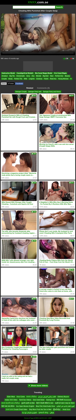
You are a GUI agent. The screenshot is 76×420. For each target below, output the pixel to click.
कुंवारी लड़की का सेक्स (28, 403)
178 (65, 58)
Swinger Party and (34, 91)
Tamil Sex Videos (25, 400)
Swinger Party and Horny (52, 91)
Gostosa (39, 79)
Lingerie (32, 79)
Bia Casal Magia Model (43, 73)
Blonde (38, 76)
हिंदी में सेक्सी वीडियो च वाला (44, 403)
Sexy (28, 76)
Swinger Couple (21, 91)
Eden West (11, 397)
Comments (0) (43, 88)
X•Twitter (11, 83)
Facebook (19, 83)
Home (26, 418)
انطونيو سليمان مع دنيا (29, 412)
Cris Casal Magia (60, 73)
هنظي (52, 412)
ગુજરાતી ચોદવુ (43, 412)
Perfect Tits (18, 79)
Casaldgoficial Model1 (25, 73)
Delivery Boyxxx (63, 397)
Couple (4, 79)
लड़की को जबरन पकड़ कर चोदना (64, 403)
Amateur (5, 76)
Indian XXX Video (11, 400)
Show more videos (38, 386)
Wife (25, 79)
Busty (10, 79)
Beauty (67, 76)
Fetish (46, 79)
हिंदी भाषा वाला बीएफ (8, 406)
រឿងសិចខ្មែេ (57, 409)
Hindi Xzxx (66, 409)
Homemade (20, 76)
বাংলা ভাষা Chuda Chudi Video (16, 409)
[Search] (34, 7)
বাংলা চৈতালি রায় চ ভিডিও (11, 403)
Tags (32, 418)
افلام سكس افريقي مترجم (47, 397)
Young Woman (63, 79)
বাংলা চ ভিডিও (31, 397)
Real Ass (53, 79)
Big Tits (12, 76)
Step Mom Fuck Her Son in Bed (40, 409)
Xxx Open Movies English (25, 406)
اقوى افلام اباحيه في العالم (65, 406)
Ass (33, 76)
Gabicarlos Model (8, 73)
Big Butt (45, 76)
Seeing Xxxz (50, 400)
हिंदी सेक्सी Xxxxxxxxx (64, 400)
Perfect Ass (59, 76)
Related (29, 88)
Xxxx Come (21, 397)
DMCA (37, 418)
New (51, 76)
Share (4, 83)
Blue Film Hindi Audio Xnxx (45, 406)
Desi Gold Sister (38, 400)
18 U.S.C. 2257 (46, 418)
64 (72, 58)
